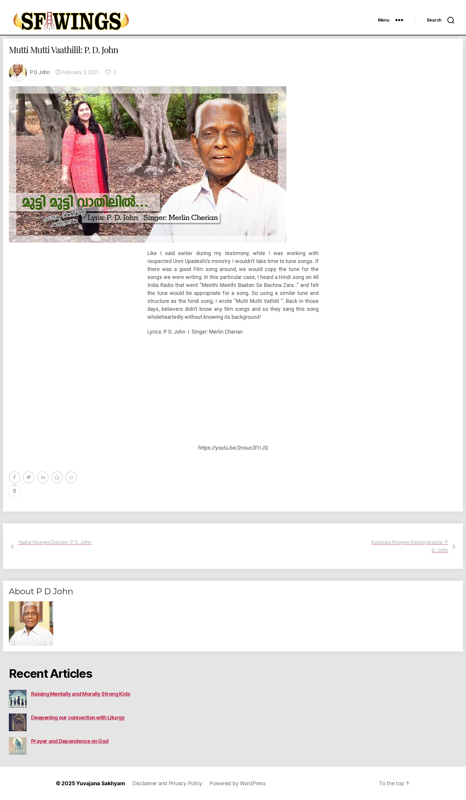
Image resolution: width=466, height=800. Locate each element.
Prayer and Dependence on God (69, 741)
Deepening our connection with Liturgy (78, 717)
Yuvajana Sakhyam (100, 783)
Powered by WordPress (237, 783)
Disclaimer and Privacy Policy (167, 783)
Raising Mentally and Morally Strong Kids (80, 694)
